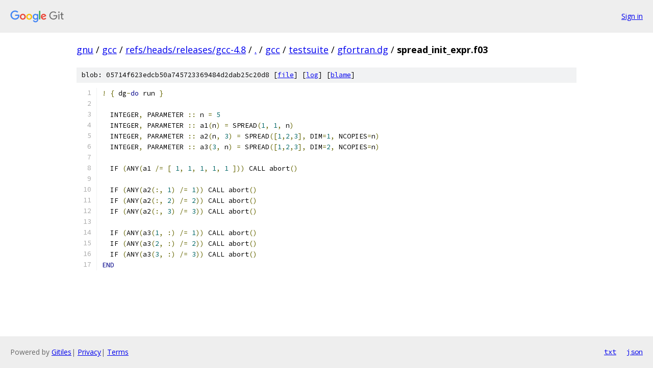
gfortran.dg (362, 49)
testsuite (309, 49)
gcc (109, 49)
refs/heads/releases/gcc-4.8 (185, 49)
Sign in (632, 16)
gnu (85, 49)
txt (610, 351)
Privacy (89, 352)
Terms (118, 352)
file (286, 75)
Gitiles (61, 352)
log (312, 75)
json (634, 351)
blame (341, 75)
